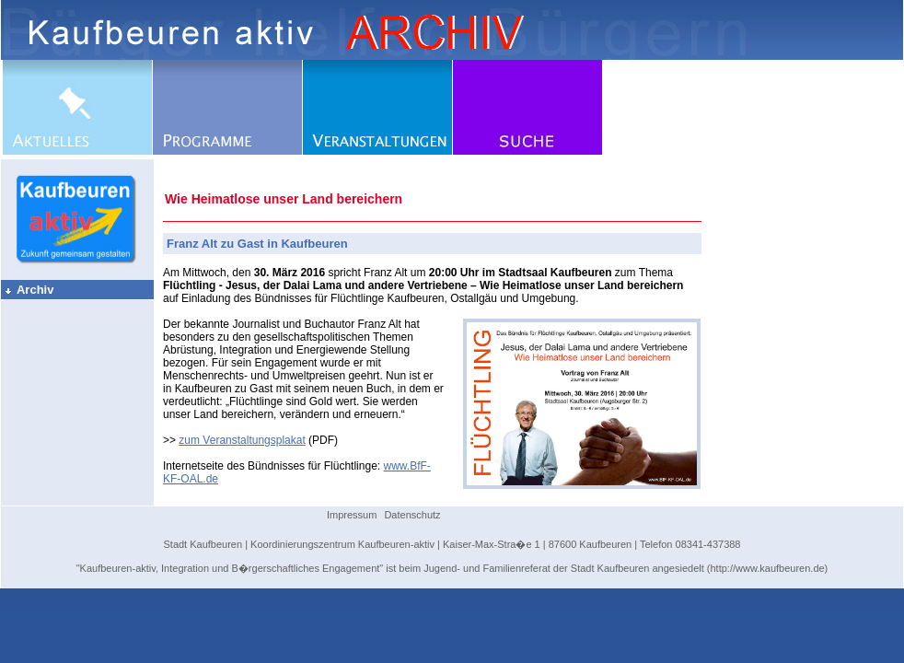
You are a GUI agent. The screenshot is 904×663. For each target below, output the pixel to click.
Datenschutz (412, 514)
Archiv (28, 290)
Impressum (352, 514)
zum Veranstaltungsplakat (242, 440)
